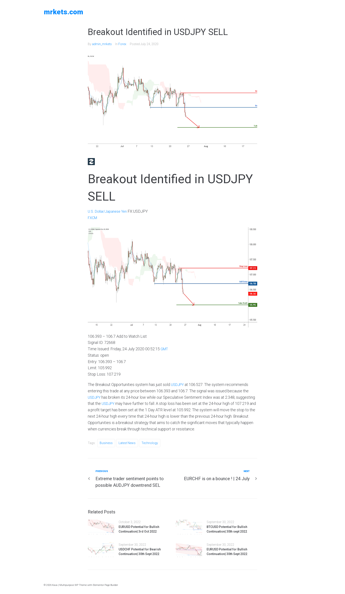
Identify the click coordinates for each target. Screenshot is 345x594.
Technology (149, 443)
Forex (122, 44)
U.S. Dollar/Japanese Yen (109, 211)
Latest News (127, 443)
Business (106, 443)
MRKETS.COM (63, 12)
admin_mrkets (102, 44)
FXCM (93, 217)
